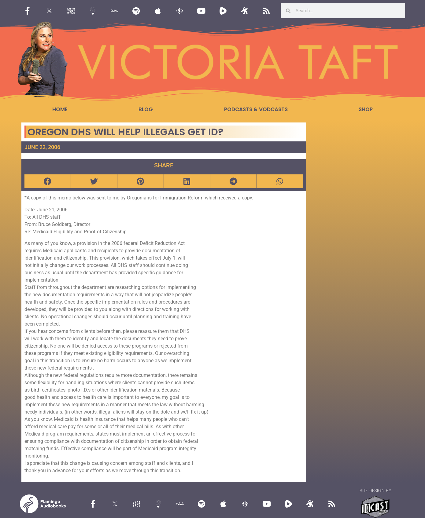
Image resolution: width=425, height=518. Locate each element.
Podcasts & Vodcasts (256, 109)
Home (60, 109)
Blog (146, 109)
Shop (366, 109)
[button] (47, 181)
